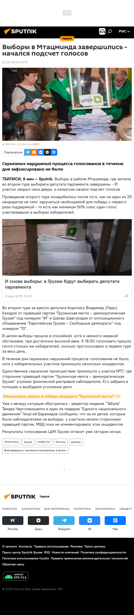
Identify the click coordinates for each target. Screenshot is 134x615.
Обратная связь (13, 564)
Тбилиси (60, 442)
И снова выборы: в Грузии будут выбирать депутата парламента (62, 284)
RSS (47, 552)
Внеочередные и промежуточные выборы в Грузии (35, 450)
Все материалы (56, 509)
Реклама (76, 546)
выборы (76, 442)
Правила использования (51, 546)
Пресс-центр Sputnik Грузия (22, 552)
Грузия (28, 442)
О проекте (9, 546)
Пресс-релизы (94, 546)
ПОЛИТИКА (11, 442)
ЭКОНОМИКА (105, 509)
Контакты (25, 546)
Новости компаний (65, 552)
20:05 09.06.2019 (14, 62)
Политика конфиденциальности (103, 552)
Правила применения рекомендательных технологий (89, 558)
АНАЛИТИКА (30, 509)
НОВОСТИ (43, 442)
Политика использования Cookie (25, 558)
